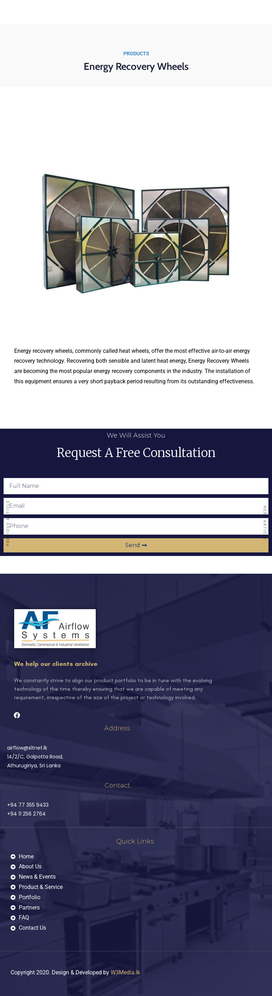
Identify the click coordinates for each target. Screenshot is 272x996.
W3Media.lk (125, 972)
